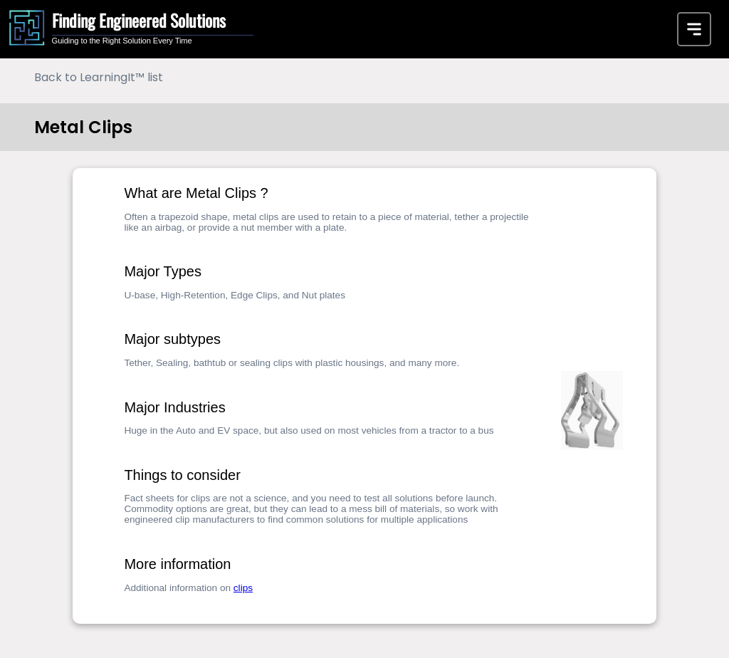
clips (243, 588)
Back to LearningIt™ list (98, 77)
